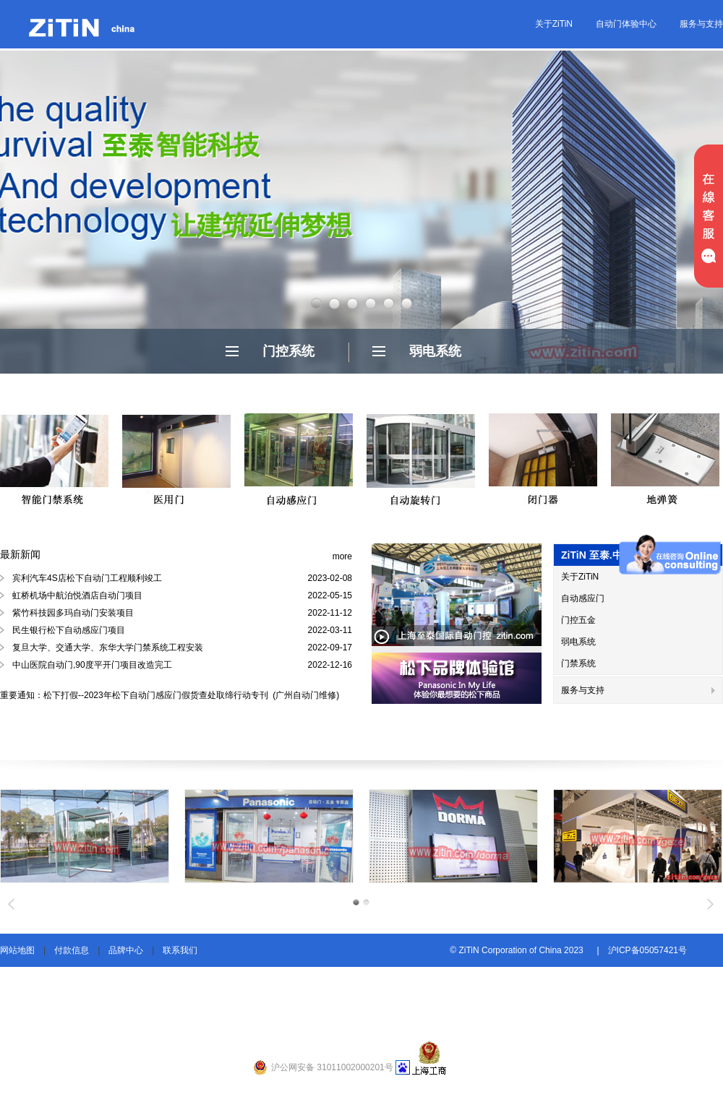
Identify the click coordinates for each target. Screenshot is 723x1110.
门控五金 (578, 620)
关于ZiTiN (554, 24)
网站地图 (17, 950)
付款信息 (71, 950)
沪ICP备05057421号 (647, 950)
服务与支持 (701, 24)
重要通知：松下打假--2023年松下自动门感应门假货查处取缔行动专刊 (135, 695)
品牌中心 (125, 950)
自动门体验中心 (626, 24)
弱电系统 (435, 351)
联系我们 (180, 950)
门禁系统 (578, 663)
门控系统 (288, 351)
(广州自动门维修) (304, 695)
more (342, 556)
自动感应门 (582, 598)
